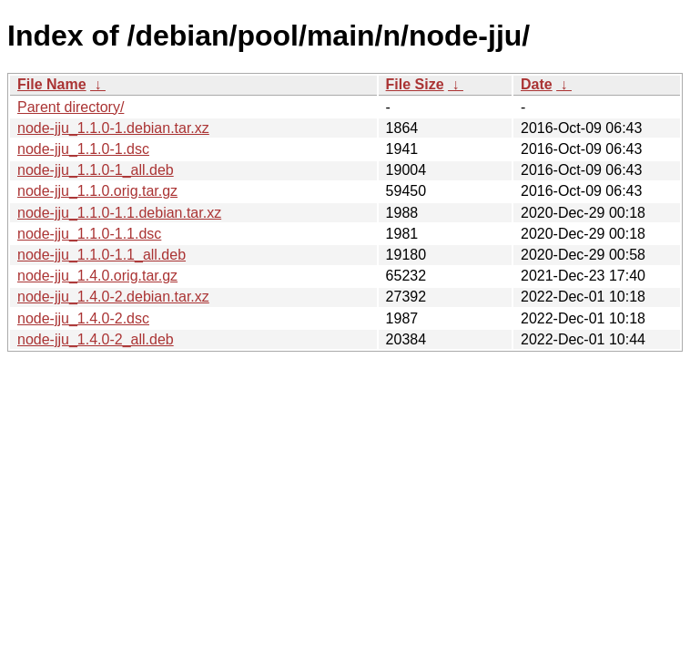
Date (537, 84)
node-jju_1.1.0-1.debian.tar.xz (113, 128)
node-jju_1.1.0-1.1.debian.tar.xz (119, 212)
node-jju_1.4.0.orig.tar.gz (97, 275)
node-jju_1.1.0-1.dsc (83, 149)
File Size (415, 84)
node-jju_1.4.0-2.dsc (83, 318)
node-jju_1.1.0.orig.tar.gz (97, 191)
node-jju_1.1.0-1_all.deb (95, 170)
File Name (51, 84)
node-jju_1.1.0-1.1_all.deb (101, 254)
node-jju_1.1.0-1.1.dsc (89, 233)
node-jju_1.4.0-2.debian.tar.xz (113, 296)
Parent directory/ (70, 107)
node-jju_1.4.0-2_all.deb (95, 339)
